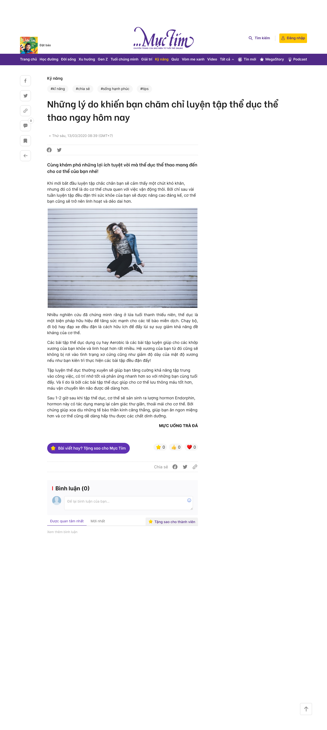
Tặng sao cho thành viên (172, 522)
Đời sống (68, 59)
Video (212, 59)
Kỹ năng (161, 59)
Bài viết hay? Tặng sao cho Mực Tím (88, 448)
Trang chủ (28, 59)
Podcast (297, 59)
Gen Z (103, 59)
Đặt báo (45, 45)
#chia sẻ (83, 89)
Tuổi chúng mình (125, 59)
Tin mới (247, 59)
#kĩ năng (58, 89)
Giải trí (146, 59)
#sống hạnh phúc (115, 89)
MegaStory (271, 59)
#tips (144, 89)
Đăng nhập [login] (293, 38)
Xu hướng (87, 59)
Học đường (49, 59)
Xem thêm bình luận (62, 532)
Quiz (175, 59)
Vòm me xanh (193, 59)
